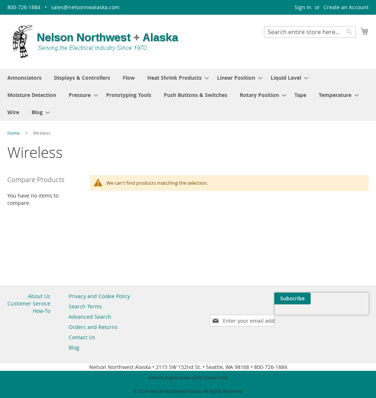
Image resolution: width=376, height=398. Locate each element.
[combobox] (310, 32)
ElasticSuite (216, 377)
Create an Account (346, 7)
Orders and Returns (93, 326)
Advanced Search (90, 316)
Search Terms (85, 306)
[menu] (188, 95)
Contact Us (82, 337)
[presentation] (299, 315)
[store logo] (95, 41)
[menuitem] (24, 77)
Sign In (302, 7)
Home (14, 133)
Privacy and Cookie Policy (99, 296)
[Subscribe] (350, 298)
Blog (74, 347)
